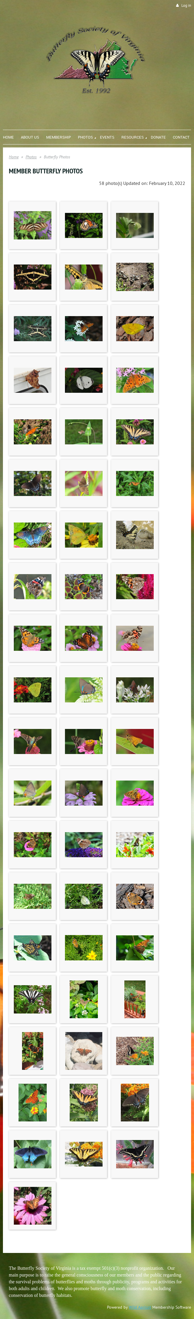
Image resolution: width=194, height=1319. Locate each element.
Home (14, 157)
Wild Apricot (140, 1307)
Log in (186, 5)
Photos (31, 157)
